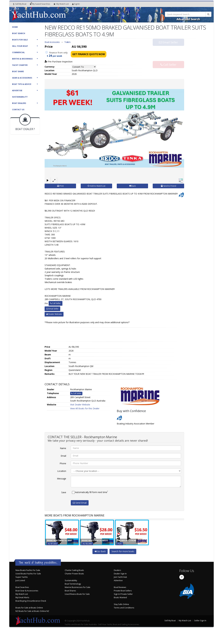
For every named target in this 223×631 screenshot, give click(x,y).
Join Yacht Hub (120, 577)
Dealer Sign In (120, 573)
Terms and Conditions (124, 607)
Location (61, 470)
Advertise (17, 90)
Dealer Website (54, 314)
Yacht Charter (20, 65)
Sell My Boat (19, 4)
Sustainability (20, 97)
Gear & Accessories (22, 77)
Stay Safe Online (121, 604)
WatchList (61, 4)
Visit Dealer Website (80, 404)
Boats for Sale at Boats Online (29, 607)
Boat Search (18, 33)
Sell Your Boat (20, 46)
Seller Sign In (200, 620)
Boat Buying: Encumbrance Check (30, 601)
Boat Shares (70, 590)
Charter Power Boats (74, 573)
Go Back (100, 551)
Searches (40, 4)
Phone (63, 463)
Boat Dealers (19, 103)
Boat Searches (22, 587)
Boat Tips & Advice (21, 84)
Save (63, 492)
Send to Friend (168, 186)
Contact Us (18, 109)
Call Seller (168, 58)
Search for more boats (123, 551)
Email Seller (168, 48)
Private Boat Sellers (123, 590)
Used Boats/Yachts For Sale (28, 573)
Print (60, 186)
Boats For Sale (20, 39)
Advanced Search (188, 19)
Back (132, 186)
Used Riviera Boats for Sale (77, 594)
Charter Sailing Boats (74, 570)
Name (63, 448)
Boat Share (18, 71)
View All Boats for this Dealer (84, 408)
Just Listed (20, 580)
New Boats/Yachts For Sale (27, 570)
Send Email (80, 502)
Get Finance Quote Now (88, 54)
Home (15, 27)
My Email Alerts (22, 597)
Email (63, 455)
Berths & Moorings (22, 58)
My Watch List (21, 594)
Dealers (117, 570)
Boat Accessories (52, 42)
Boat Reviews (120, 587)
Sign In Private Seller (123, 594)
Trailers (67, 42)
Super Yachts (21, 577)
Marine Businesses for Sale (77, 587)
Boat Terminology (73, 584)
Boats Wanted (120, 597)
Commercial (18, 52)
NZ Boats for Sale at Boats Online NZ (32, 611)
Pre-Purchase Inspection (58, 61)
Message (61, 478)
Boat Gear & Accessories (26, 590)
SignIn (76, 4)
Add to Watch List (96, 186)
